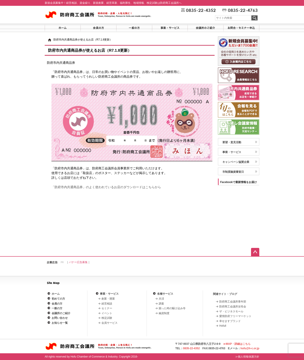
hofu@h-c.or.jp (250, 348)
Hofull (222, 325)
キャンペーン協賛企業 (235, 162)
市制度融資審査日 (233, 171)
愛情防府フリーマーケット (235, 316)
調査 (161, 303)
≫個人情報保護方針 (247, 356)
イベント (106, 313)
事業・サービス (231, 152)
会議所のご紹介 (61, 313)
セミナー (106, 308)
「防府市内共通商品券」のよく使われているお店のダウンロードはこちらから (106, 187)
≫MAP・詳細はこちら (237, 343)
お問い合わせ (60, 318)
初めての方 (58, 298)
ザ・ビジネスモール (231, 311)
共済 (161, 298)
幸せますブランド (230, 321)
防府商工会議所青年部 (232, 301)
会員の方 (57, 303)
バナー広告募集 (78, 262)
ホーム (56, 293)
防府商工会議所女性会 (232, 306)
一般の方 (57, 308)
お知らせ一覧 (60, 322)
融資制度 (164, 313)
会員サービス (109, 322)
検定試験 (106, 318)
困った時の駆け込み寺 (172, 308)
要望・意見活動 (231, 142)
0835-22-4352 (191, 348)
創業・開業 (108, 298)
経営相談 (106, 303)
